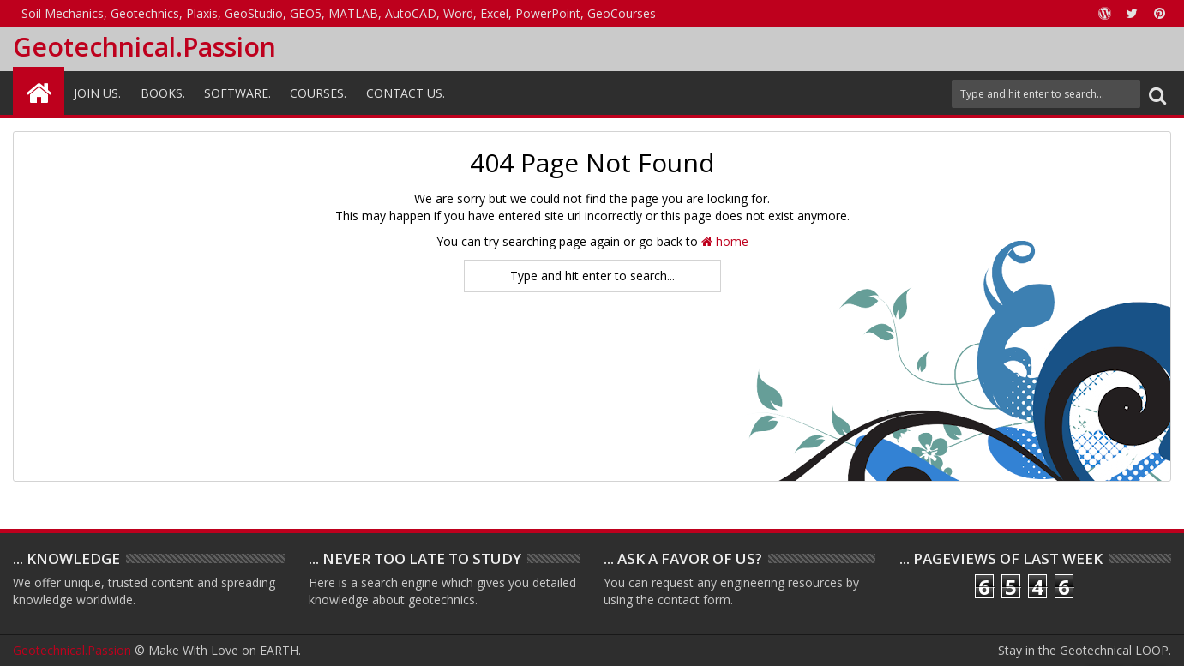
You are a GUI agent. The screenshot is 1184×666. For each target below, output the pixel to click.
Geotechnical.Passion (144, 46)
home (724, 241)
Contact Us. (405, 93)
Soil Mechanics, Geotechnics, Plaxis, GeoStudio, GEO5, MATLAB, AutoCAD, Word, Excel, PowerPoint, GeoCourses (338, 13)
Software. (237, 93)
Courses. (318, 93)
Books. (163, 93)
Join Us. (97, 93)
